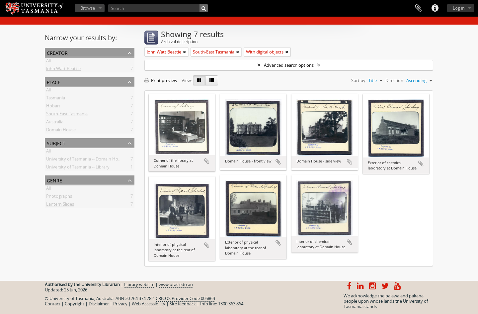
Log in (459, 8)
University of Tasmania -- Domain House (85, 160)
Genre (54, 179)
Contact (52, 304)
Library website (139, 284)
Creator (57, 52)
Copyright (74, 304)
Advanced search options (289, 65)
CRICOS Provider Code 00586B (185, 298)
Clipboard (418, 8)
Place (53, 81)
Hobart (53, 107)
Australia (54, 123)
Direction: (394, 80)
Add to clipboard (206, 161)
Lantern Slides (60, 205)
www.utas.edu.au (176, 284)
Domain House (61, 131)
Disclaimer (99, 304)
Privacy (120, 304)
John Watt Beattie (63, 70)
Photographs (59, 197)
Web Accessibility (148, 304)
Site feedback (183, 304)
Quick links (435, 8)
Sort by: (358, 80)
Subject (56, 142)
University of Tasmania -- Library (78, 168)
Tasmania (55, 99)
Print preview (160, 80)
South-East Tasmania (67, 115)
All (48, 62)
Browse (87, 8)
